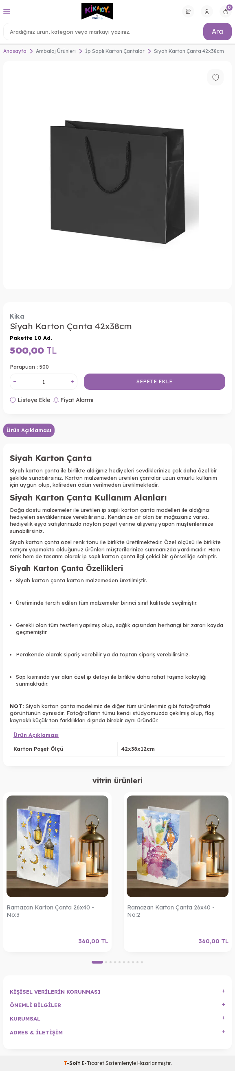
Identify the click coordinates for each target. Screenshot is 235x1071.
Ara (217, 31)
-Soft (73, 1063)
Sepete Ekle (154, 381)
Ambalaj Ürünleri (56, 51)
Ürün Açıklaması (29, 430)
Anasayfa (14, 51)
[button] (97, 962)
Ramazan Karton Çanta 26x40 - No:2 (171, 911)
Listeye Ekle (30, 400)
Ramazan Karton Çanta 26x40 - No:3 (50, 911)
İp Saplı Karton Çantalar (115, 51)
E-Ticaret (93, 1063)
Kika (17, 316)
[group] (117, 175)
